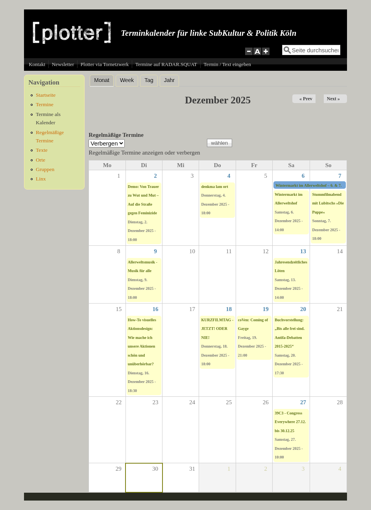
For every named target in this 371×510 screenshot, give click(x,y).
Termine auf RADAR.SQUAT (166, 64)
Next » (333, 98)
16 (156, 309)
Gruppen (45, 169)
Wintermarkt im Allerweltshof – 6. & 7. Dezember (317, 185)
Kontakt (37, 64)
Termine (45, 104)
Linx (41, 179)
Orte (40, 160)
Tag (148, 80)
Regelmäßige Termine (116, 135)
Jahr (169, 80)
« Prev (305, 98)
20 (303, 309)
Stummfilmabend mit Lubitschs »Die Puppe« (328, 203)
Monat (104, 79)
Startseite (45, 95)
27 (303, 402)
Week (127, 80)
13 (303, 251)
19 (266, 309)
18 (229, 309)
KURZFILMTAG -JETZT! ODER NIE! (217, 329)
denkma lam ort (214, 186)
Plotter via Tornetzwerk (105, 64)
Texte (42, 150)
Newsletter (63, 64)
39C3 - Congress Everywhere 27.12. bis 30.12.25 (290, 422)
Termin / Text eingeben (227, 64)
